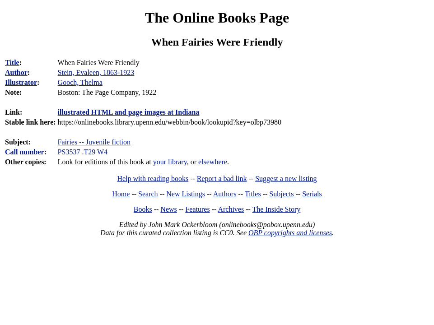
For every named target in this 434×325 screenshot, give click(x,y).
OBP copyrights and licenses (290, 233)
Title (12, 62)
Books (143, 209)
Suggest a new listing (286, 178)
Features (197, 209)
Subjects (281, 194)
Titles (253, 194)
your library (170, 162)
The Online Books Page (217, 17)
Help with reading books (152, 178)
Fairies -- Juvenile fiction (94, 142)
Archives (231, 209)
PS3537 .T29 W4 (82, 152)
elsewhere (212, 162)
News (168, 209)
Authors (225, 194)
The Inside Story (276, 209)
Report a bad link (222, 178)
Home (121, 194)
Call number (24, 152)
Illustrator (21, 82)
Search (148, 194)
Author (16, 72)
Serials (312, 194)
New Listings (185, 194)
